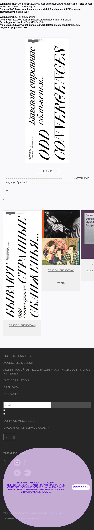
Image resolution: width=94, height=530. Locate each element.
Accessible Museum (18, 362)
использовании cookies (27, 487)
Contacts (10, 394)
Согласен (81, 487)
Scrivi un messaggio (18, 420)
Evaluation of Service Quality (26, 427)
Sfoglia (46, 171)
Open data (11, 387)
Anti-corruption (16, 380)
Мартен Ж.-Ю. (81, 178)
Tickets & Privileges (18, 355)
